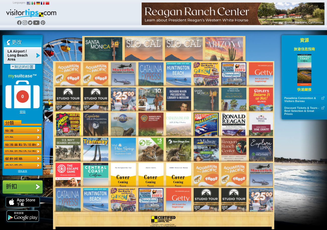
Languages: (19, 2)
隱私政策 (22, 171)
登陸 (23, 112)
